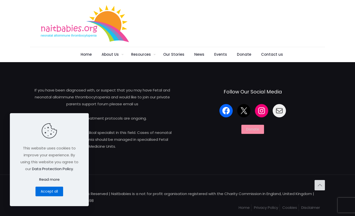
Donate (252, 129)
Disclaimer (310, 207)
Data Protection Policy (52, 168)
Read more (49, 179)
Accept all (49, 191)
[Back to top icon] (320, 185)
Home (244, 207)
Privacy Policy (266, 207)
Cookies (289, 207)
